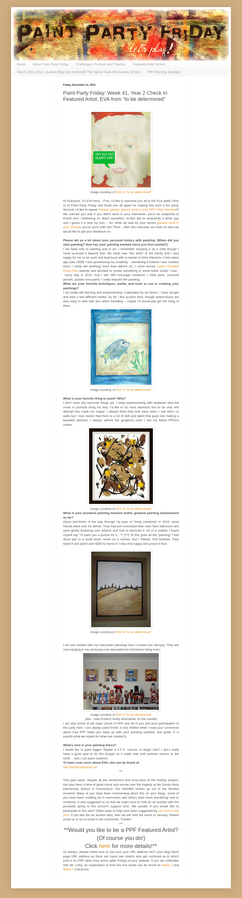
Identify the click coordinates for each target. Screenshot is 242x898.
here (104, 846)
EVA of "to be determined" (133, 192)
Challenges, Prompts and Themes (100, 64)
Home (21, 64)
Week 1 (167, 865)
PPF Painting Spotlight (163, 72)
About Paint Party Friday (51, 64)
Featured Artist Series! (149, 64)
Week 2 (68, 869)
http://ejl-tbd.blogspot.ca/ (80, 767)
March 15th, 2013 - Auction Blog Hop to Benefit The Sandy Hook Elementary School (78, 72)
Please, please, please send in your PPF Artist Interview (137, 209)
